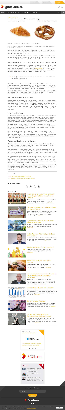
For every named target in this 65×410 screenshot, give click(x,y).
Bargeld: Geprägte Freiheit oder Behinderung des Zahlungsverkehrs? (39, 315)
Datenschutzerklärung (31, 408)
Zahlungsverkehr (11, 12)
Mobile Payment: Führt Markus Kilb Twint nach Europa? (41, 235)
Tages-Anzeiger (38, 68)
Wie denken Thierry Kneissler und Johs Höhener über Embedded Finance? (34, 370)
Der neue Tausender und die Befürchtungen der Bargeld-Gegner (41, 208)
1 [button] (29, 348)
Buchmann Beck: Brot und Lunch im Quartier (20, 176)
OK (59, 407)
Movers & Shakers (23, 12)
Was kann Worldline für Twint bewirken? (40, 247)
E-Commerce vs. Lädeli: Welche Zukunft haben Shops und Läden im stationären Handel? (40, 196)
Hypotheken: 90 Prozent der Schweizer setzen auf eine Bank (40, 221)
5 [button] (35, 348)
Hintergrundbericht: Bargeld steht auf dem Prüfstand (22, 178)
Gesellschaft (40, 21)
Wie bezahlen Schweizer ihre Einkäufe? (40, 288)
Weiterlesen (51, 202)
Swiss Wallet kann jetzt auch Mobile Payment (39, 261)
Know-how (34, 12)
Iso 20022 (58, 2)
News (2, 12)
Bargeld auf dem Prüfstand (36, 301)
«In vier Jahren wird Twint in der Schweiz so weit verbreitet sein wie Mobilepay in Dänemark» (41, 275)
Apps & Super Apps (48, 21)
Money (32, 2)
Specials (45, 2)
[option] (32, 338)
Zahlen (55, 21)
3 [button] (32, 348)
